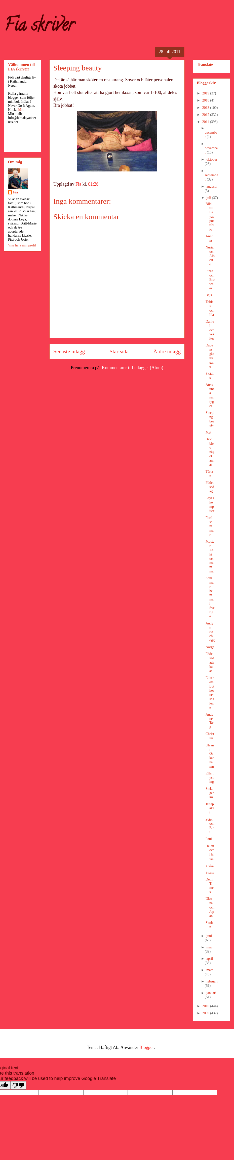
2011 (206, 122)
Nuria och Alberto (210, 255)
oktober (211, 159)
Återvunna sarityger (210, 395)
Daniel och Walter (210, 330)
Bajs (209, 295)
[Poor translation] (18, 1085)
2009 (206, 1013)
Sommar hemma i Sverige (210, 597)
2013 (206, 108)
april (209, 959)
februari (211, 981)
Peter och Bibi (210, 826)
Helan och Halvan (210, 852)
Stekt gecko (210, 793)
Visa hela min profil (22, 245)
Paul (209, 839)
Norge (210, 647)
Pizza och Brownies (210, 279)
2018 (206, 100)
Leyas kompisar (210, 504)
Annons (209, 238)
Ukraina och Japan (210, 907)
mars (209, 970)
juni (209, 936)
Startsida (119, 351)
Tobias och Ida (210, 308)
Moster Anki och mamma (210, 556)
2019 (206, 93)
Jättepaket (210, 808)
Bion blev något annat (210, 452)
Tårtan (209, 474)
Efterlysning (210, 777)
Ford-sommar (210, 526)
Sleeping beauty (210, 419)
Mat (208, 432)
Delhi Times (210, 885)
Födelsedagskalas (210, 662)
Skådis (210, 376)
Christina (210, 736)
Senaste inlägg (69, 351)
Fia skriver (39, 26)
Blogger (146, 1047)
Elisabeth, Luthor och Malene (210, 693)
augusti (211, 186)
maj (209, 947)
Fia (15, 192)
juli (209, 198)
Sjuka (210, 865)
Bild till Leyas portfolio (210, 216)
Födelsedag (210, 487)
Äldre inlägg (167, 351)
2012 (206, 115)
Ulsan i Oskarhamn (210, 755)
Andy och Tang (210, 721)
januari (211, 993)
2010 (206, 1006)
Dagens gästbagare (210, 355)
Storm (210, 872)
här (20, 110)
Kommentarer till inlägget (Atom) (132, 367)
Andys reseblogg (210, 631)
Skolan (210, 925)
